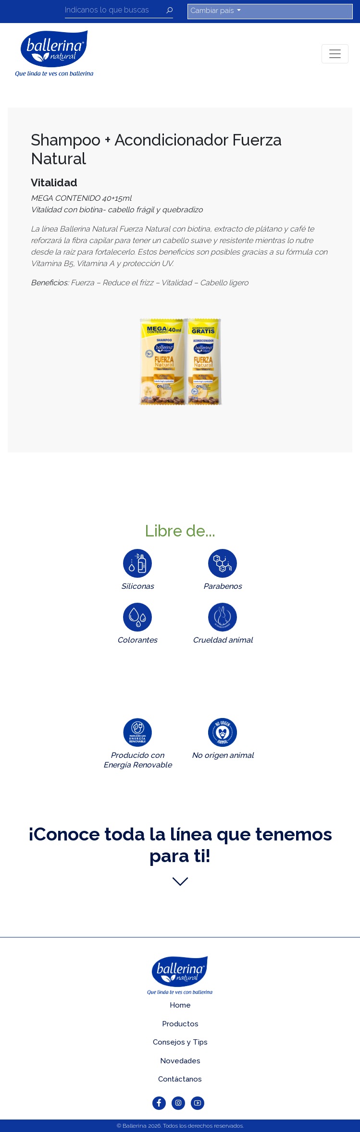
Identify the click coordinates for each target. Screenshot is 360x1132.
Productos (180, 1024)
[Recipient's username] (115, 11)
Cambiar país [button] (213, 10)
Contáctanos (180, 1079)
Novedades (180, 1061)
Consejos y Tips (180, 1042)
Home (180, 1005)
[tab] (137, 572)
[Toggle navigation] (335, 53)
